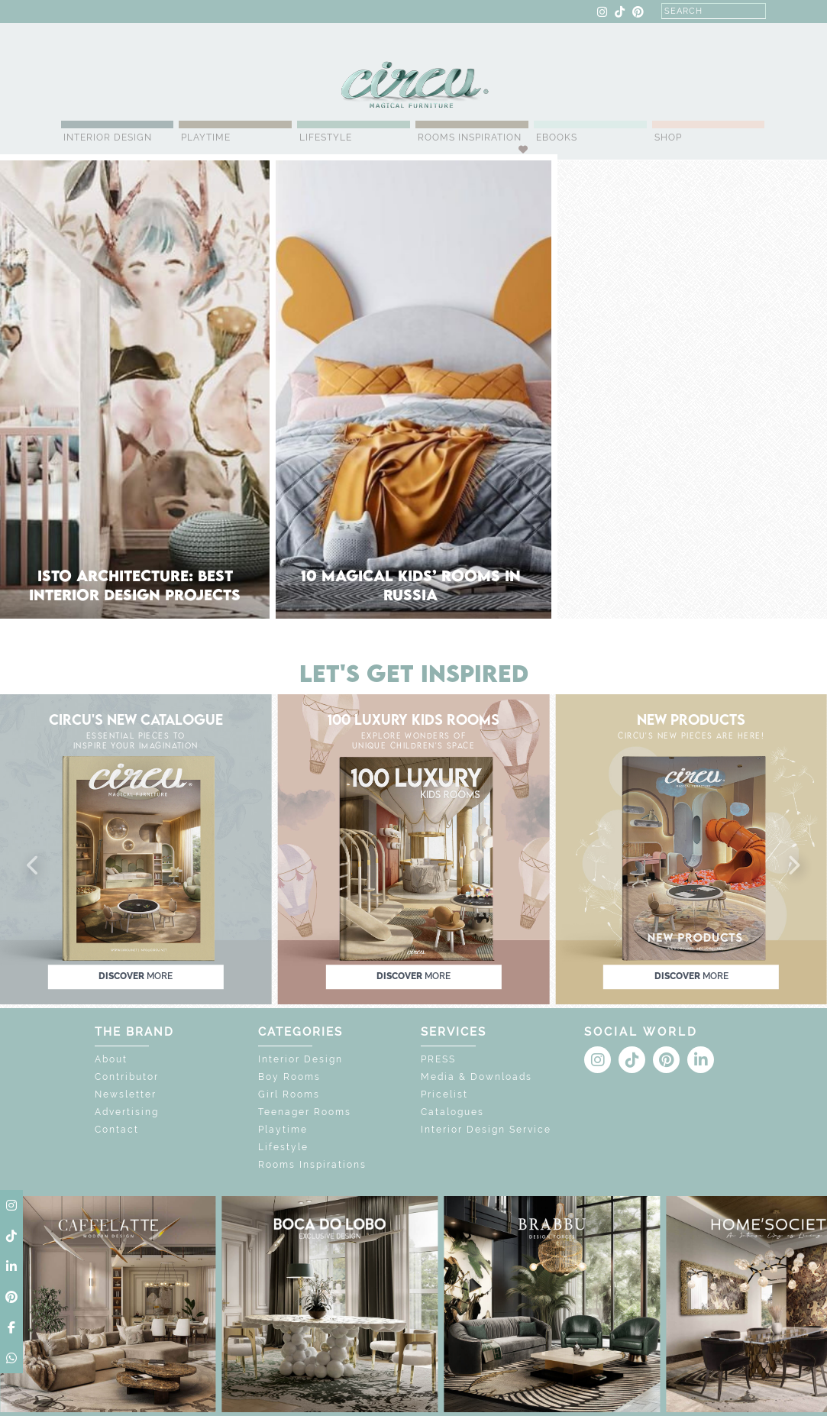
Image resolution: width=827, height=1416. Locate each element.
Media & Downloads (476, 1077)
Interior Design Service (486, 1129)
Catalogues (452, 1112)
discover (136, 976)
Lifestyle (325, 137)
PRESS (438, 1059)
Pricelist (444, 1094)
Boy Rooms (289, 1077)
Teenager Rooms (304, 1112)
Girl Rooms (289, 1094)
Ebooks (556, 137)
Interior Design (107, 137)
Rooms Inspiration (470, 137)
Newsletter (126, 1094)
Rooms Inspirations (312, 1164)
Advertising (127, 1112)
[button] (33, 866)
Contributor (127, 1077)
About (111, 1059)
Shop (668, 137)
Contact (117, 1129)
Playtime (206, 137)
